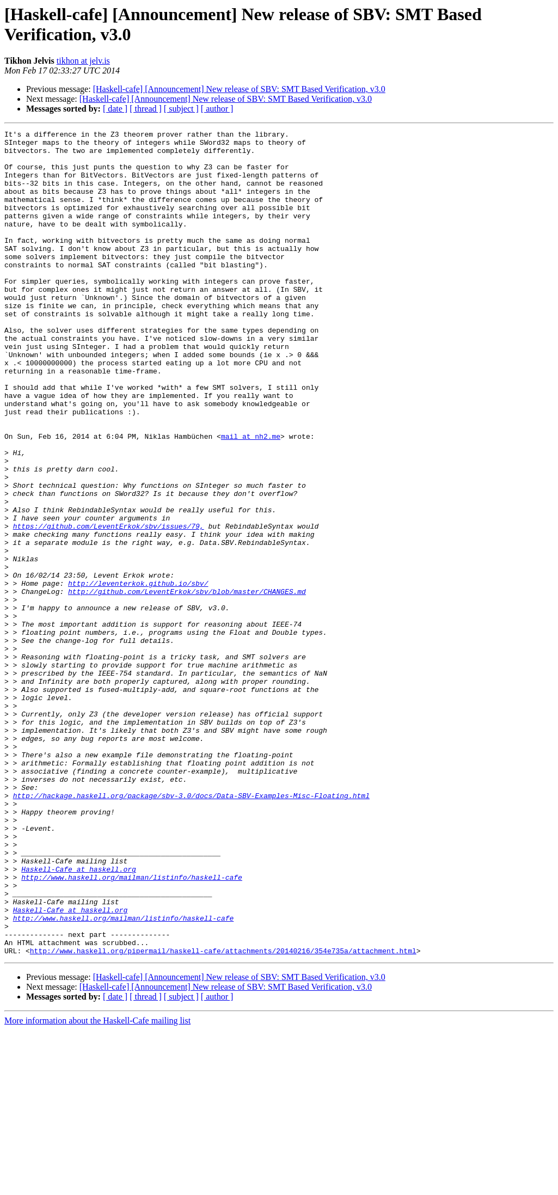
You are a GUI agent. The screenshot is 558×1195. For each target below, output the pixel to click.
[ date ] (115, 108)
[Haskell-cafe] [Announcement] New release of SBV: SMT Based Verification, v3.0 (239, 89)
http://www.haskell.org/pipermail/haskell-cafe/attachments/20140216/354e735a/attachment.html (223, 1115)
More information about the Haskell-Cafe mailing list (97, 1185)
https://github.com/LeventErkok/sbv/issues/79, (108, 606)
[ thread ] (146, 108)
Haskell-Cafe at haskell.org (78, 1017)
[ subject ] (181, 108)
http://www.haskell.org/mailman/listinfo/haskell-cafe (131, 1027)
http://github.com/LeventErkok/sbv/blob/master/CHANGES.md (187, 684)
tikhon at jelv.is (83, 60)
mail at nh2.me (250, 498)
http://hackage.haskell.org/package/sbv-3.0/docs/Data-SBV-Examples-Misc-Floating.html (191, 929)
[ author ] (217, 108)
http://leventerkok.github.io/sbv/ (138, 674)
